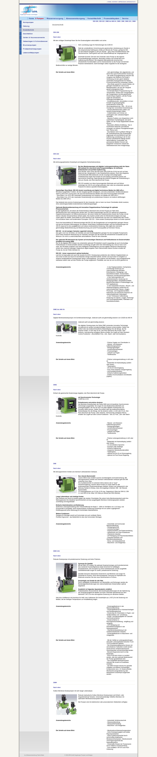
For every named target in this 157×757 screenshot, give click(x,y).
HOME (109, 1)
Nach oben (57, 37)
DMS (119, 21)
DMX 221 (128, 21)
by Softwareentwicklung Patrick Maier (34, 755)
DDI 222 (102, 21)
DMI (123, 21)
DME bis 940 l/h (111, 21)
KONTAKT (115, 1)
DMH (134, 21)
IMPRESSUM (122, 1)
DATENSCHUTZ (131, 1)
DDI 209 (95, 21)
